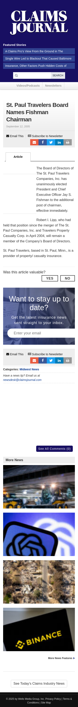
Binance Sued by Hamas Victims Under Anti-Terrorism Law (39, 645)
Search (58, 75)
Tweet (51, 142)
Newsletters (53, 85)
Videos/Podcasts (28, 85)
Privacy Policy (53, 698)
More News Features (60, 658)
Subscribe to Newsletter (45, 136)
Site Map (46, 702)
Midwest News (29, 369)
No (67, 278)
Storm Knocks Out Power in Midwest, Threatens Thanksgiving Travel (39, 504)
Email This (15, 136)
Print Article (67, 142)
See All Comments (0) (54, 448)
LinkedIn (59, 142)
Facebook (42, 142)
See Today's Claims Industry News (39, 683)
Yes (49, 278)
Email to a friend (34, 142)
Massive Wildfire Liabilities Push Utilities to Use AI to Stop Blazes (39, 599)
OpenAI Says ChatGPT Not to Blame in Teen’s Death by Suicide (39, 552)
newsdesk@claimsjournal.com (22, 380)
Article (18, 156)
